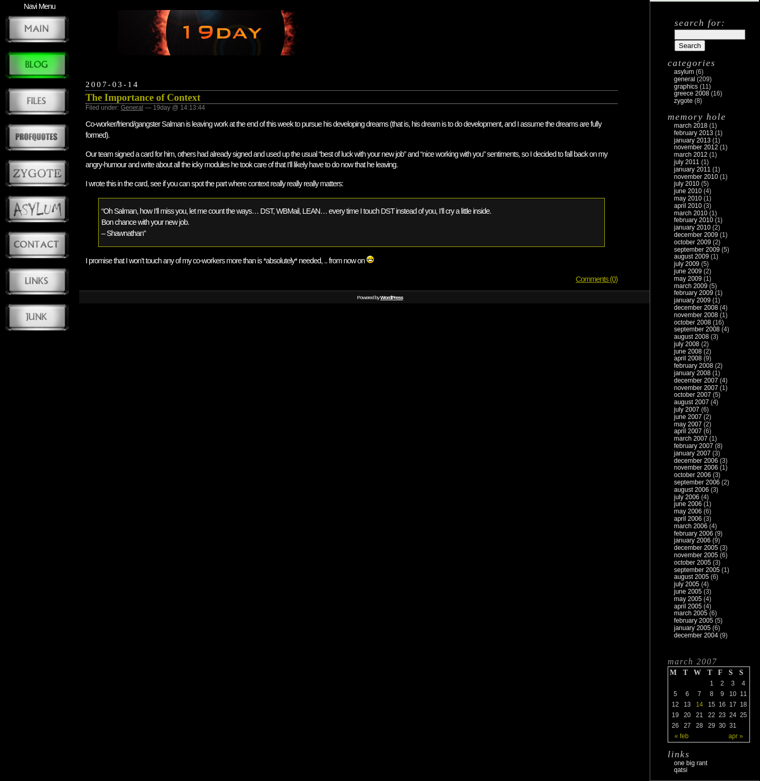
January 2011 (692, 169)
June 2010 (688, 191)
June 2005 (688, 591)
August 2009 (691, 256)
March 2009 (690, 286)
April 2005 (688, 606)
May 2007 (688, 424)
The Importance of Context (143, 97)
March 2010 (690, 213)
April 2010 (688, 205)
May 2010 (688, 198)
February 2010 (693, 220)
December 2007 (696, 380)
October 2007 (692, 394)
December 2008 (696, 307)
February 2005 (693, 620)
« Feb (681, 736)
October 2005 (692, 562)
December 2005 (696, 547)
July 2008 (686, 344)
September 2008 (697, 329)
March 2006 (690, 526)
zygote (683, 100)
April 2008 (688, 358)
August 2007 (691, 402)
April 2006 (688, 518)
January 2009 (692, 300)
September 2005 (697, 570)
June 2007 (688, 417)
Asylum (684, 71)
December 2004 (696, 635)
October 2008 (692, 322)
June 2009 (688, 271)
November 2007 (696, 388)
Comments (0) (597, 279)
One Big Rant (690, 763)
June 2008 (688, 351)
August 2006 (691, 489)
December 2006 (696, 460)
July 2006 (686, 497)
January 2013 (692, 140)
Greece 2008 (691, 93)
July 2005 (686, 584)
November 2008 (696, 315)
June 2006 (688, 504)
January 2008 (692, 373)
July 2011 (686, 162)
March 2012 (690, 154)
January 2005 (692, 628)
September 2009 (697, 249)
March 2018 (690, 125)
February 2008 (693, 365)
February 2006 (693, 533)
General (132, 107)
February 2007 (693, 446)
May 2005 (688, 599)
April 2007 (688, 431)
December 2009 (696, 235)
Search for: (699, 22)
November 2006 (696, 467)
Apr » (735, 736)
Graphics (686, 86)
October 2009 (692, 242)
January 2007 (692, 453)
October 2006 (692, 475)
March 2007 (690, 438)
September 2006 (697, 482)
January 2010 (692, 227)
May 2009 (688, 278)
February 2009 (693, 293)
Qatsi (680, 770)
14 (699, 704)
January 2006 (692, 540)
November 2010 (696, 176)
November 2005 (696, 555)
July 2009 (686, 264)
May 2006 (688, 511)
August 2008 (691, 336)
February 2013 (693, 133)
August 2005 (691, 576)
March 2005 (690, 613)
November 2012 (696, 147)
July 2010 (686, 183)
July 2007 (686, 409)
